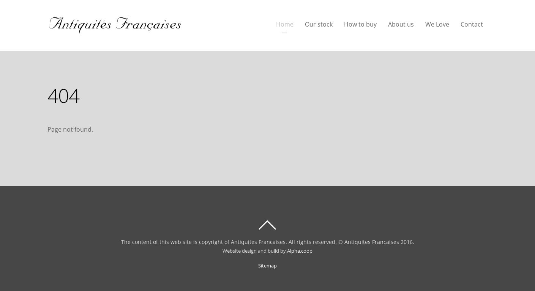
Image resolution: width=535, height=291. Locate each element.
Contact (472, 24)
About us (401, 24)
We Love (437, 24)
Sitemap (267, 266)
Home (285, 24)
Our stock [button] (319, 24)
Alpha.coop (299, 251)
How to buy (360, 24)
